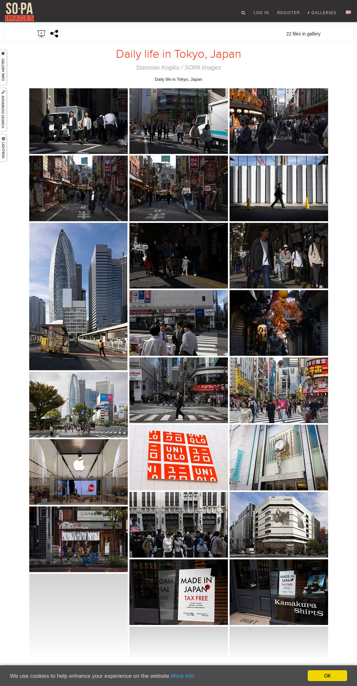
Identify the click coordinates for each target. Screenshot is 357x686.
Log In (261, 14)
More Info (182, 676)
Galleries (323, 14)
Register (288, 14)
